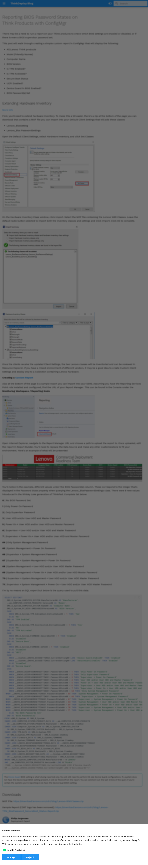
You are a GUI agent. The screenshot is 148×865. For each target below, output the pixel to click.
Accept (11, 857)
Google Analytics (16, 850)
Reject (30, 857)
